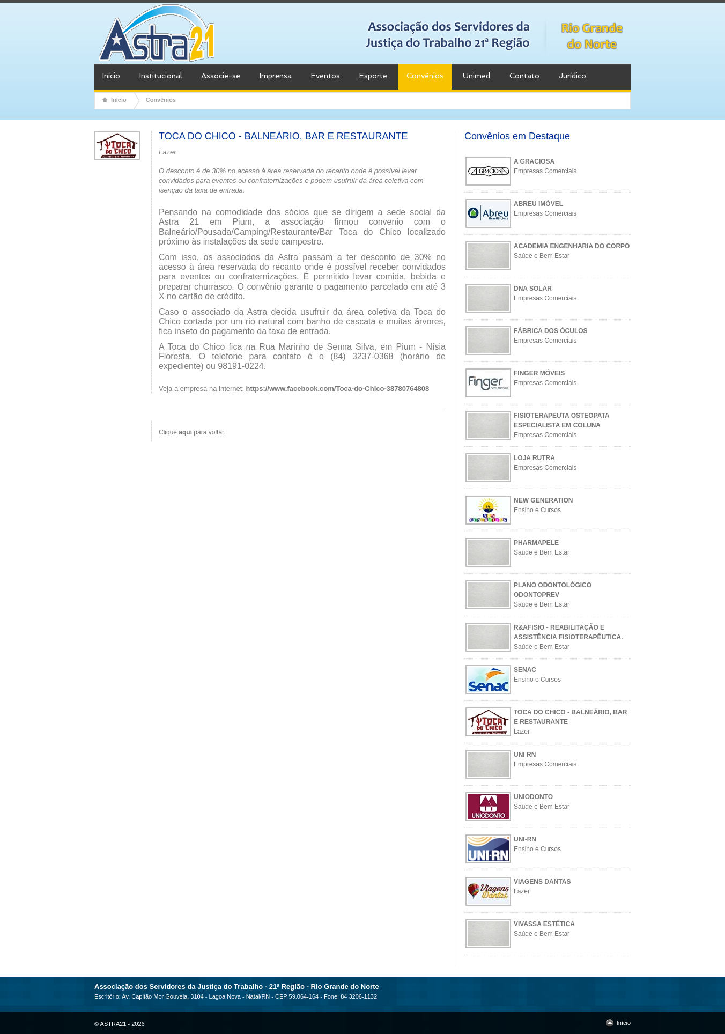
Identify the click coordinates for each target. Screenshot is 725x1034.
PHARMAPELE (536, 542)
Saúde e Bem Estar (541, 256)
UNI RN (525, 754)
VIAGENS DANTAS (542, 881)
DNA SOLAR (533, 288)
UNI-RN (525, 839)
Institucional (160, 75)
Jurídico (572, 75)
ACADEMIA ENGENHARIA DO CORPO (572, 246)
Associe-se (220, 75)
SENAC (525, 670)
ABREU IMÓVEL (538, 204)
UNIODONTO (533, 797)
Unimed (476, 75)
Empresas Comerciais (545, 171)
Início (111, 75)
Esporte (373, 75)
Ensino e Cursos (537, 510)
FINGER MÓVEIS (539, 373)
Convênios (424, 75)
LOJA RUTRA (534, 458)
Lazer (522, 731)
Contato (524, 75)
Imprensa (276, 75)
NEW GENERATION (543, 500)
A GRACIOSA (534, 161)
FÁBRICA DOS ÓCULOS (551, 331)
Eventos (325, 75)
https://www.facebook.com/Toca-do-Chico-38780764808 (338, 389)
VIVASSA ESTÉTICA (544, 924)
